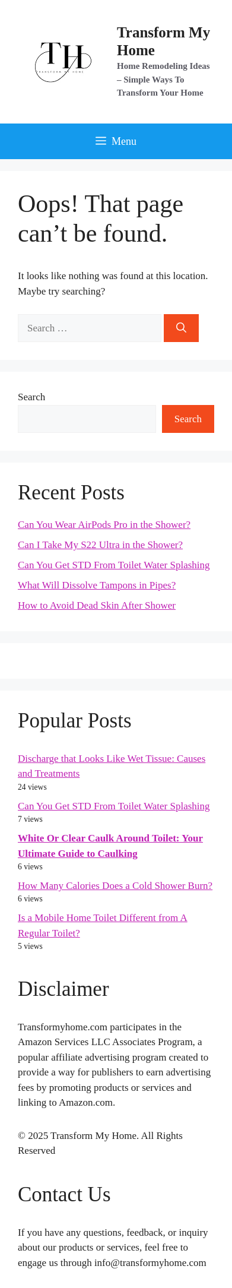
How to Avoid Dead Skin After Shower (97, 605)
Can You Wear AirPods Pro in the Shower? (104, 524)
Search (31, 397)
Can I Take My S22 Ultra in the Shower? (100, 544)
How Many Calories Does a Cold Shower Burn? (115, 885)
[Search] (181, 328)
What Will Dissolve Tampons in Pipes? (97, 585)
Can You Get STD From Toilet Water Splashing (114, 565)
